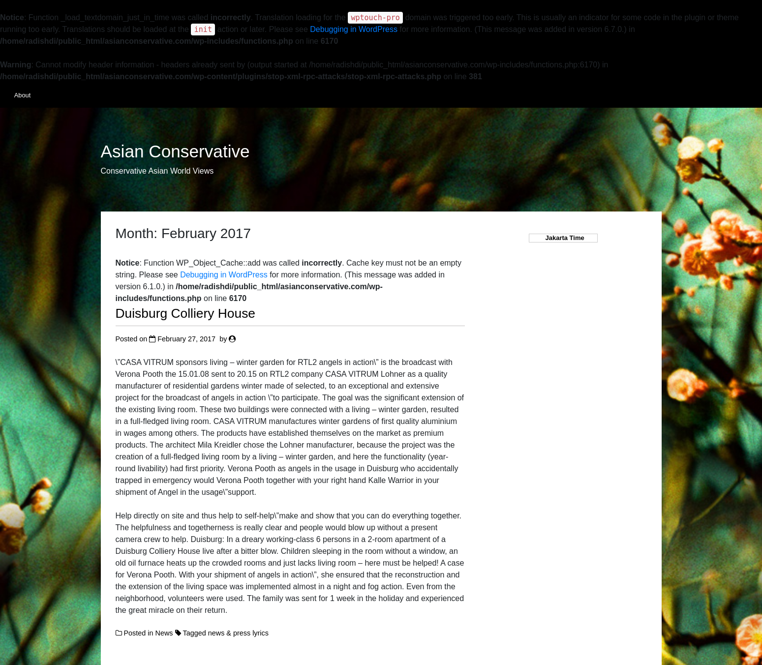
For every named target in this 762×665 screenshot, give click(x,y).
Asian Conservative (175, 151)
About (22, 95)
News (164, 633)
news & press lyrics (238, 633)
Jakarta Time (563, 238)
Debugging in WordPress (353, 29)
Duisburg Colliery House (186, 313)
